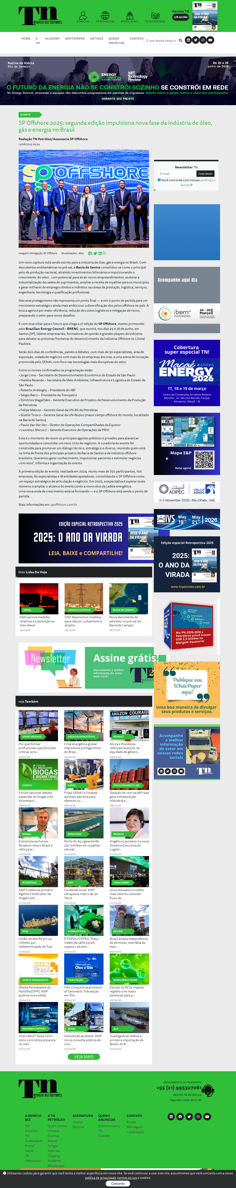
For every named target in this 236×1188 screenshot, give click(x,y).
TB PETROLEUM (105, 17)
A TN (38, 40)
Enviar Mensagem (134, 1124)
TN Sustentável (33, 1138)
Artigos (96, 38)
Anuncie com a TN (108, 1128)
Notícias (54, 1150)
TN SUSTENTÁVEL (155, 17)
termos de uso (127, 1177)
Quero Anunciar (116, 40)
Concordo (118, 1183)
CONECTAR (83, 17)
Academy (52, 38)
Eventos (53, 1135)
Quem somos (57, 1125)
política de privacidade (100, 1177)
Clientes (53, 1130)
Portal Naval (29, 1148)
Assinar (77, 1122)
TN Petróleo (31, 1128)
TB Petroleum (33, 1158)
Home (25, 38)
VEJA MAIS (83, 1057)
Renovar (78, 1127)
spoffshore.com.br (64, 504)
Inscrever (205, 173)
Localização (135, 1132)
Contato (136, 38)
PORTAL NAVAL (129, 17)
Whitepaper (75, 38)
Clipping (54, 1155)
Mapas (52, 1140)
